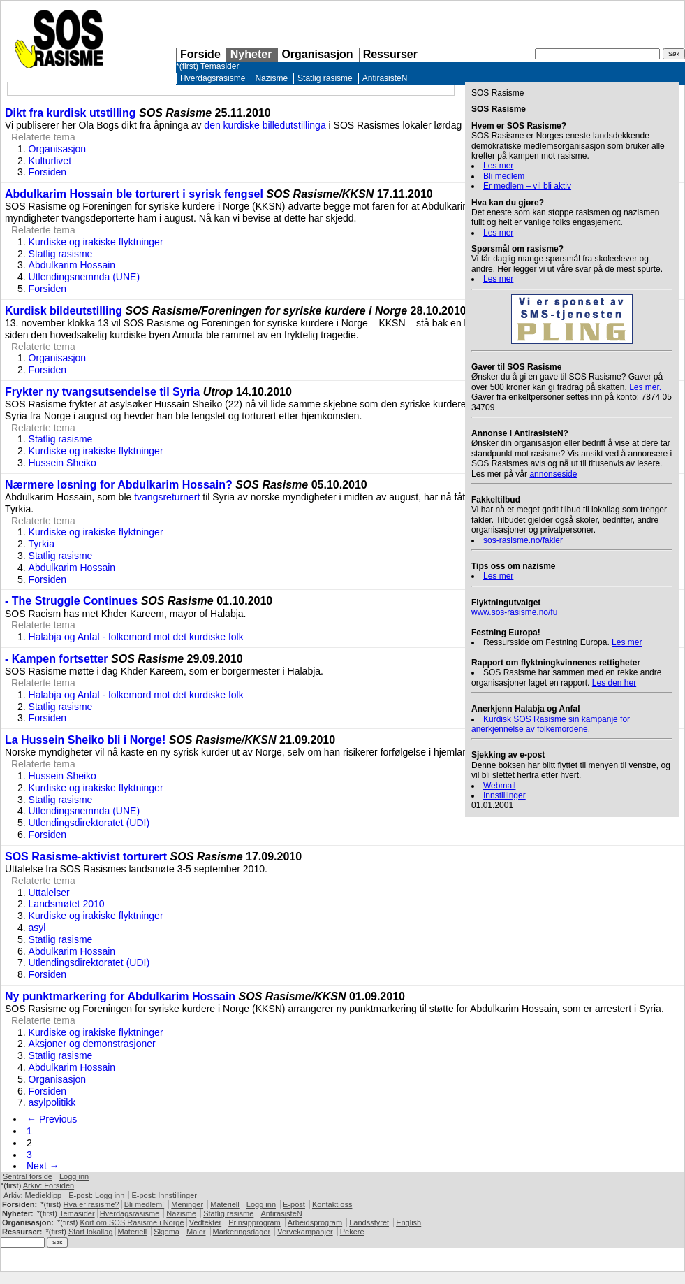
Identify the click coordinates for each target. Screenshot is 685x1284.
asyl (37, 927)
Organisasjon (317, 54)
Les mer (498, 166)
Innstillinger (504, 795)
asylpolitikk (52, 1102)
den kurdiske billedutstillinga (264, 125)
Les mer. (645, 387)
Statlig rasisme (325, 78)
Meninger (187, 1204)
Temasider (219, 66)
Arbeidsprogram (315, 1222)
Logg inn (74, 1176)
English (408, 1222)
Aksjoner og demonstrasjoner (92, 1043)
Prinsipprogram (254, 1222)
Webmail (499, 786)
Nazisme (271, 78)
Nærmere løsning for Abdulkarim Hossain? (119, 485)
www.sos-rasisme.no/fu (514, 612)
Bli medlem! (144, 1204)
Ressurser (390, 54)
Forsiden (47, 172)
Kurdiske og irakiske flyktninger (96, 241)
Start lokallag (90, 1231)
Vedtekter (205, 1222)
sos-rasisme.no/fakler (523, 540)
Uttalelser (49, 892)
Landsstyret (369, 1222)
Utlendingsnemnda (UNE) (84, 276)
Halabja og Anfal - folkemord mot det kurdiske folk (136, 636)
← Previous (52, 1119)
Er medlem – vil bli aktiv (527, 186)
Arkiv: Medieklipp (32, 1195)
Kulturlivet (50, 160)
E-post (294, 1204)
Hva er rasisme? (91, 1204)
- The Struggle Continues (71, 601)
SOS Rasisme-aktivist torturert (86, 857)
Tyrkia (41, 543)
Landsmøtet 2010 (67, 903)
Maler (196, 1231)
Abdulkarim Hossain (72, 264)
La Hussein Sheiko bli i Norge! (85, 740)
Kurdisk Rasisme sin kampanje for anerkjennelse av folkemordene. (550, 724)
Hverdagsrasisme (212, 78)
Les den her (614, 683)
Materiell (225, 1204)
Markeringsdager (242, 1231)
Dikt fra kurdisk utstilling (70, 113)
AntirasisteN (385, 78)
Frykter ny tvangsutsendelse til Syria (104, 392)
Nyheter (251, 54)
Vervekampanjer (305, 1231)
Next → (43, 1165)
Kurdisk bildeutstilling (63, 311)
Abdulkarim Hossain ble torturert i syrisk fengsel (134, 194)
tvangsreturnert (167, 497)
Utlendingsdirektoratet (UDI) (89, 822)
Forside (200, 54)
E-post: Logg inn (96, 1195)
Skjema (166, 1231)
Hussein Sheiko (62, 462)
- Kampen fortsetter (56, 659)
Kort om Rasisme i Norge (132, 1222)
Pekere (352, 1231)
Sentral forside (27, 1176)
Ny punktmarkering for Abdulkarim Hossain (120, 996)
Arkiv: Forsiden (48, 1185)
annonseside (553, 474)
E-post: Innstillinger (164, 1195)
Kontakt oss (332, 1204)
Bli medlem (503, 176)
